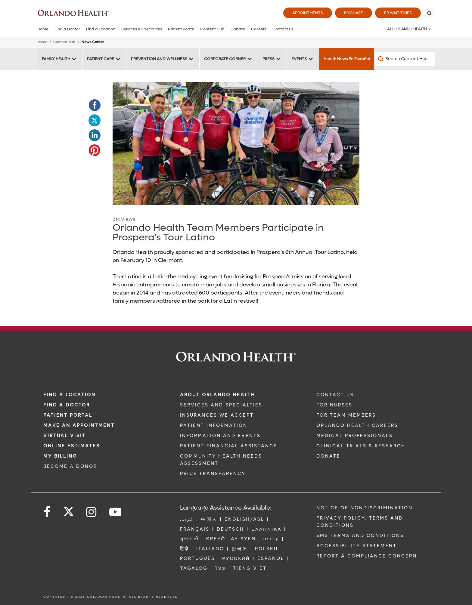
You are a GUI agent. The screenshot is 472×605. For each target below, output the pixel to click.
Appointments (307, 12)
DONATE (328, 456)
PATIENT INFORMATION (213, 425)
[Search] (429, 13)
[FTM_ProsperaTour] (236, 143)
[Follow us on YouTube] (115, 512)
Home (42, 29)
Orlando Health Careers (357, 425)
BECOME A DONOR (70, 466)
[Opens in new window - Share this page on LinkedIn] (94, 135)
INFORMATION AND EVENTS (220, 436)
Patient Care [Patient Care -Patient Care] (100, 58)
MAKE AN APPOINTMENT (79, 425)
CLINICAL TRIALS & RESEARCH (360, 446)
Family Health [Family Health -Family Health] (56, 58)
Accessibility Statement (356, 546)
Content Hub (212, 29)
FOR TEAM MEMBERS (346, 415)
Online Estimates (71, 446)
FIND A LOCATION (69, 395)
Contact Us (282, 29)
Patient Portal (181, 29)
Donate (238, 29)
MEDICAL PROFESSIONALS (354, 436)
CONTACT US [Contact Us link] (335, 395)
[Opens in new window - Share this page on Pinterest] (94, 150)
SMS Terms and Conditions (360, 535)
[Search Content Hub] (405, 59)
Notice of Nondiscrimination (364, 508)
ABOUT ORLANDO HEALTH (217, 395)
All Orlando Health (407, 29)
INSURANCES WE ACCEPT (217, 415)
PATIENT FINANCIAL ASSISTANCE (228, 446)
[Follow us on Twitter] (68, 509)
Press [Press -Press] (268, 58)
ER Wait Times (398, 12)
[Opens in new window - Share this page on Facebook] (94, 105)
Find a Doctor (67, 29)
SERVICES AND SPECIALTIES (221, 405)
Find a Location (100, 29)
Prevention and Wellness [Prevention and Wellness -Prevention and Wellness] (159, 58)
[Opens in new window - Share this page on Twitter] (94, 120)
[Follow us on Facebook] (47, 512)
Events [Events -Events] (299, 58)
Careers (258, 29)
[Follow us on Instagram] (91, 512)
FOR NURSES (334, 405)
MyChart (353, 12)
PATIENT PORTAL (67, 415)
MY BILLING (60, 456)
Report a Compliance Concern (366, 556)
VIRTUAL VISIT (64, 436)
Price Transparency (213, 474)
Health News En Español (347, 58)
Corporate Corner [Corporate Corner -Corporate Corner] (225, 58)
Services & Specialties (141, 29)
